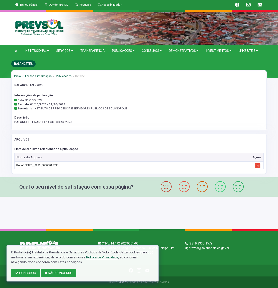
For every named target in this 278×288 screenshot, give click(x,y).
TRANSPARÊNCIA (92, 50)
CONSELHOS (152, 51)
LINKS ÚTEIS (248, 51)
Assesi (123, 282)
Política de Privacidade (102, 257)
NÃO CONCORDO (58, 273)
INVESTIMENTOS (218, 51)
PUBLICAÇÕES (123, 51)
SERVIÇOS (64, 51)
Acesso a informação (38, 76)
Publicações (63, 76)
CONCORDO (25, 273)
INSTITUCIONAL (37, 51)
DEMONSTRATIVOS (183, 51)
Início (17, 76)
